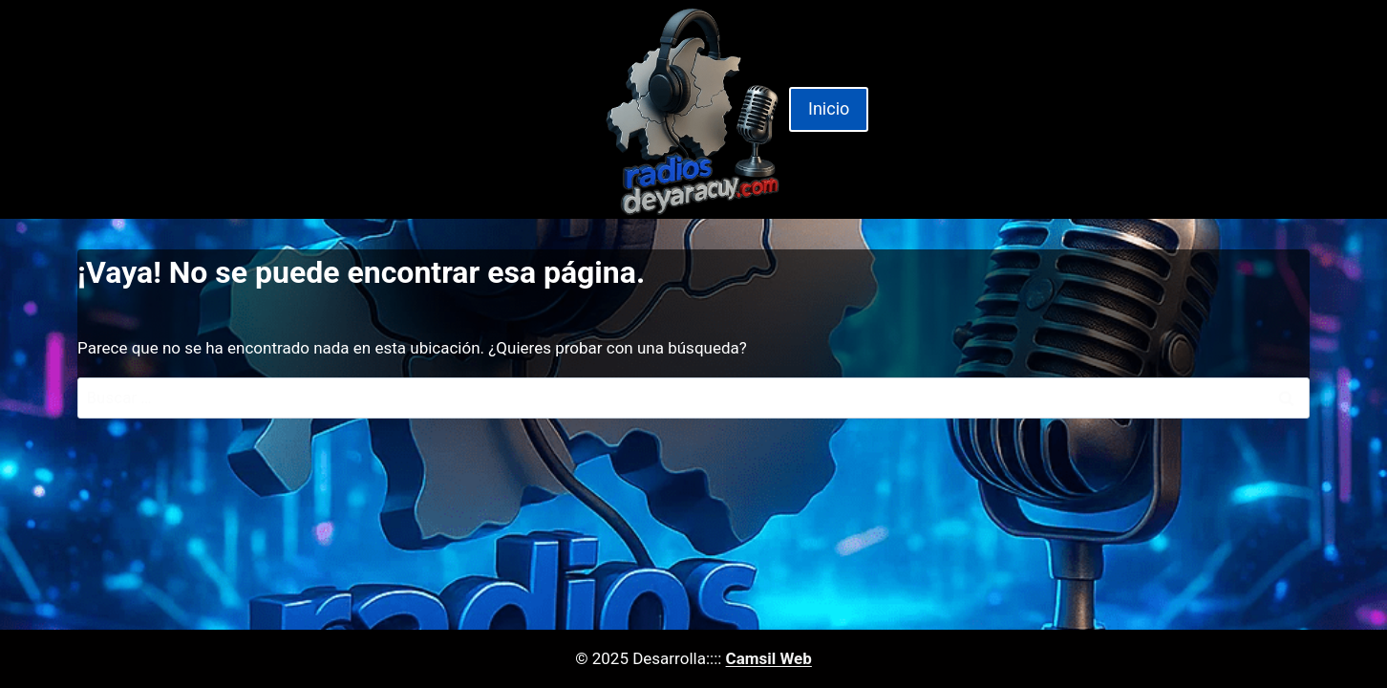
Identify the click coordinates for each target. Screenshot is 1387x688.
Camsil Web (769, 658)
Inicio (828, 108)
